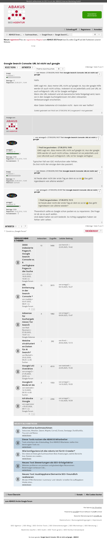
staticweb (65, 365)
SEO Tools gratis (55, 530)
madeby (28, 299)
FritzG (8, 73)
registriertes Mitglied (34, 40)
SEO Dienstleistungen (58, 526)
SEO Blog (27, 526)
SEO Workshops (76, 526)
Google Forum (27, 281)
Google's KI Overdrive (28, 367)
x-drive (28, 274)
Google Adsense (28, 337)
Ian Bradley (97, 507)
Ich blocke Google (27, 400)
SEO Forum (48, 1)
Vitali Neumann (26, 328)
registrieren (14, 40)
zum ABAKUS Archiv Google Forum (18, 501)
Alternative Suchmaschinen (37, 427)
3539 (14, 157)
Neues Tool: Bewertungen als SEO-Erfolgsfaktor (47, 462)
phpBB (75, 512)
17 (14, 80)
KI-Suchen (27, 361)
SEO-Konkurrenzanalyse (74, 530)
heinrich (65, 245)
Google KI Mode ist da (28, 383)
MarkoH (28, 355)
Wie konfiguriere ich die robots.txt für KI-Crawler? (48, 451)
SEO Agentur (16, 526)
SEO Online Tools (40, 526)
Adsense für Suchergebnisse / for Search (28, 319)
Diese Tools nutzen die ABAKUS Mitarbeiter (45, 439)
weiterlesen (26, 435)
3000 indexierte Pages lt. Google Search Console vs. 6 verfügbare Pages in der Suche (28, 258)
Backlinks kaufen (28, 530)
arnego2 (9, 150)
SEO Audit (42, 530)
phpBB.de (98, 516)
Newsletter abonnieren (92, 15)
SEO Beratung (90, 526)
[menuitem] (96, 30)
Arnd (64, 340)
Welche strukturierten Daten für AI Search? (28, 346)
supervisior (29, 404)
